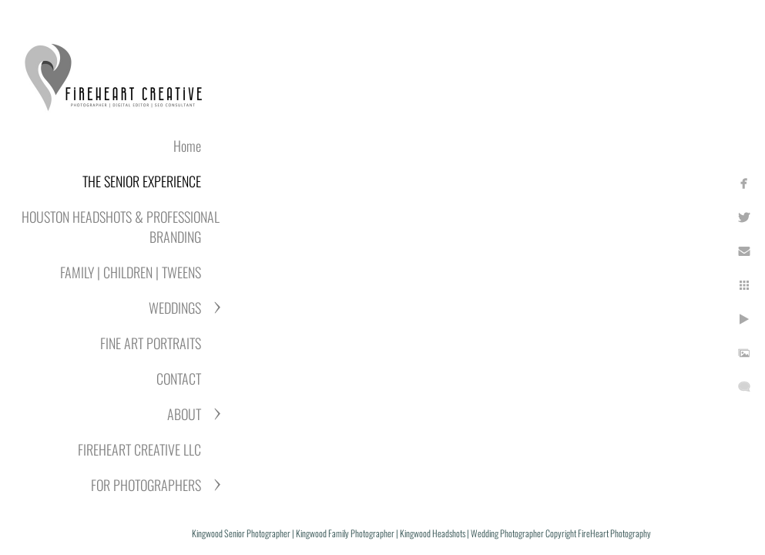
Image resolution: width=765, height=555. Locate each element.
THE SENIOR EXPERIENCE (141, 181)
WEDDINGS (175, 308)
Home (187, 146)
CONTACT (178, 378)
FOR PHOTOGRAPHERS (146, 485)
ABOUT (184, 414)
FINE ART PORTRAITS (150, 343)
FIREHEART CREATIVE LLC (139, 449)
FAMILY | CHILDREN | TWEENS (130, 272)
